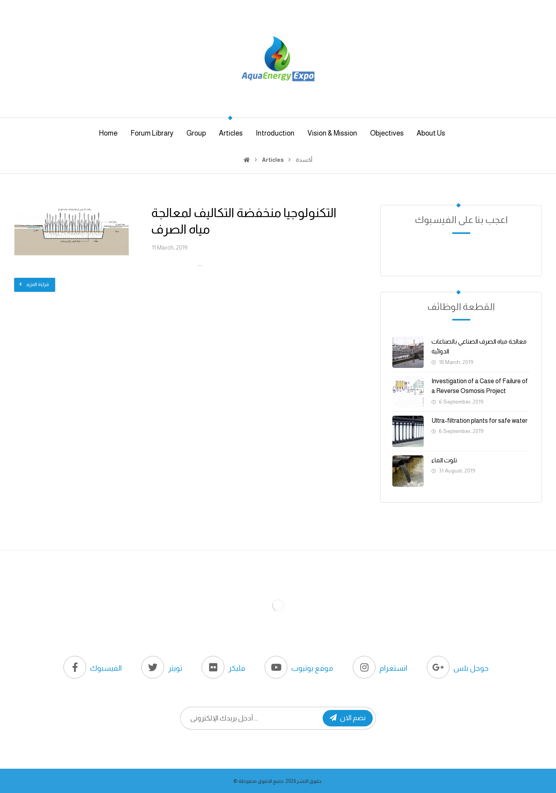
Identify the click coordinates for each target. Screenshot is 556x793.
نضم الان (348, 718)
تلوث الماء (444, 460)
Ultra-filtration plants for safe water (479, 420)
